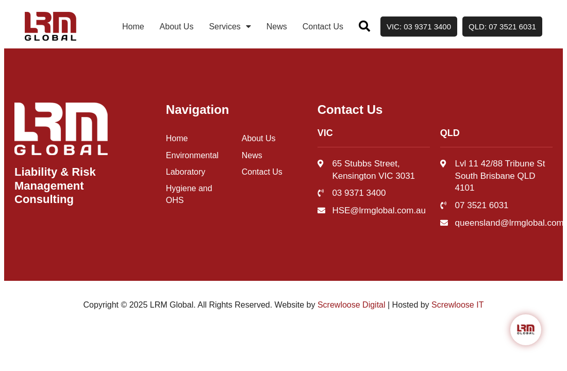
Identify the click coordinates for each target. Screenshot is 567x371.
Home (133, 26)
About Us (177, 26)
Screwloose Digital (352, 304)
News (276, 26)
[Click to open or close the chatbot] (525, 329)
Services (230, 26)
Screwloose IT (457, 304)
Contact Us (323, 26)
